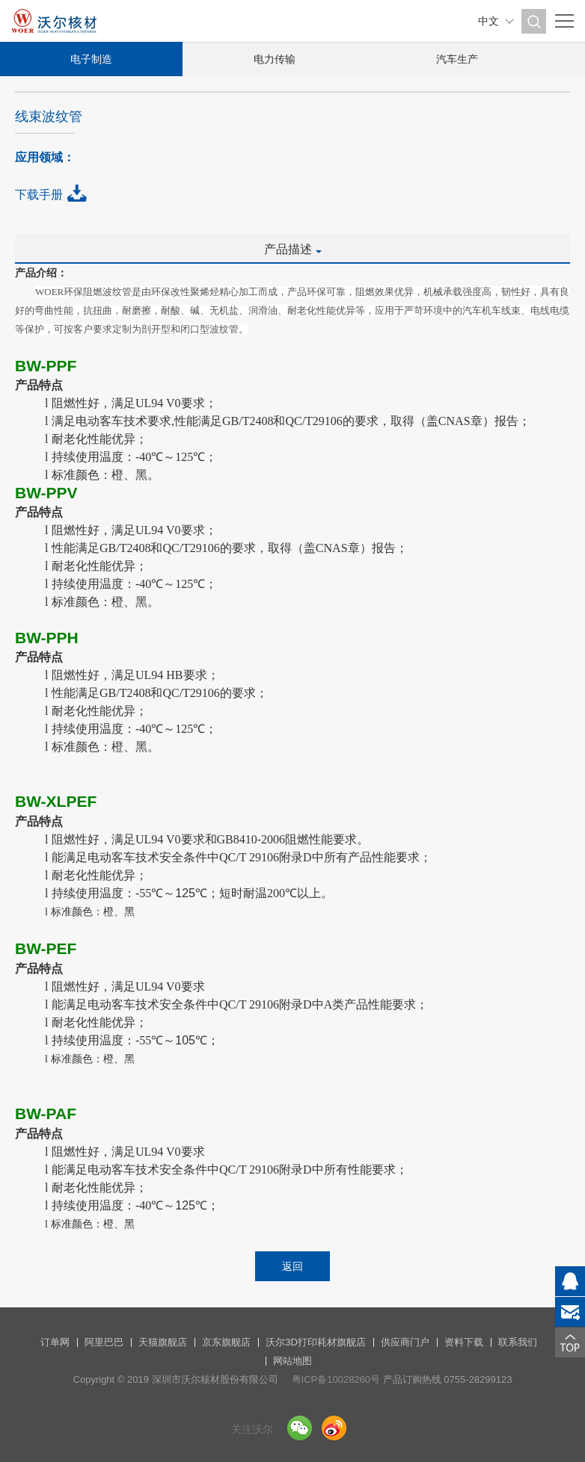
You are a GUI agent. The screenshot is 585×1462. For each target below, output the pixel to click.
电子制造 (91, 59)
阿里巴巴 (104, 1342)
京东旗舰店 (226, 1342)
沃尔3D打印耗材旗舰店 (316, 1342)
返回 (292, 1266)
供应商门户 (405, 1342)
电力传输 (274, 59)
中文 (488, 21)
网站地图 (292, 1361)
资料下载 (463, 1342)
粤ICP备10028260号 (336, 1379)
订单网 (55, 1342)
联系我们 (517, 1342)
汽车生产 (457, 59)
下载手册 (39, 194)
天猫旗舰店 (162, 1342)
